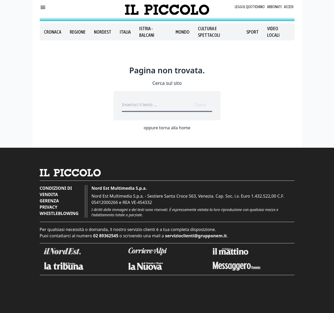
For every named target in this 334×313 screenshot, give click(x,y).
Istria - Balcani (146, 32)
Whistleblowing (59, 213)
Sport (252, 32)
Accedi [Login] (288, 7)
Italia (125, 32)
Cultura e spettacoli (209, 32)
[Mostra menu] (43, 7)
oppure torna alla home (167, 128)
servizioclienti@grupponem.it (196, 236)
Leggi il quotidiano (250, 7)
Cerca (200, 104)
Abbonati (274, 7)
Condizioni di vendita (56, 191)
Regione (78, 32)
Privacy (48, 207)
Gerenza (49, 201)
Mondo (183, 32)
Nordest (102, 32)
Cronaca (52, 32)
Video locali (273, 32)
